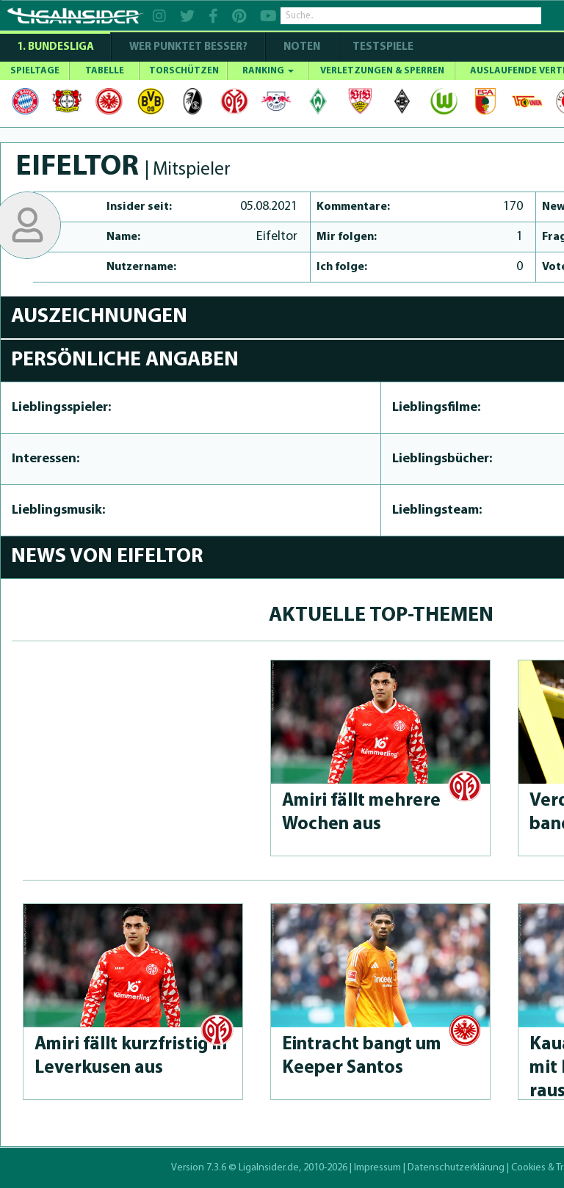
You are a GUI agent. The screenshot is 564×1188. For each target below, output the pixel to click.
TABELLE (104, 71)
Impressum (377, 1167)
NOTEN (301, 47)
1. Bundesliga (55, 47)
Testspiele (381, 47)
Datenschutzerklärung (456, 1167)
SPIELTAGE (34, 71)
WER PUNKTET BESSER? (188, 47)
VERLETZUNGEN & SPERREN (382, 71)
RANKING (268, 71)
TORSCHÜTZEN (184, 71)
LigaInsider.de (269, 1167)
